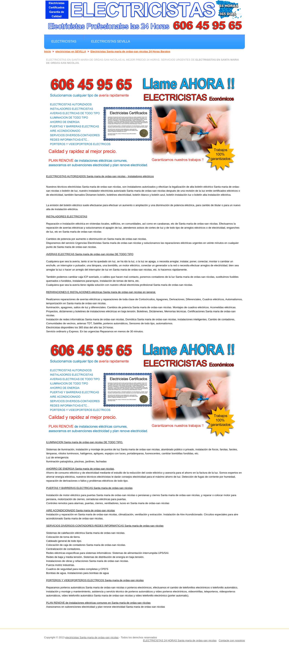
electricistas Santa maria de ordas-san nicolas (92, 637)
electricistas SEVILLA (110, 41)
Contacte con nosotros (232, 640)
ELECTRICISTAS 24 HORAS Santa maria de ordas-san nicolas (180, 640)
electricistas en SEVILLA (70, 51)
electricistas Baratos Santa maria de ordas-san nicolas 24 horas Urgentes (120, 50)
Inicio (47, 51)
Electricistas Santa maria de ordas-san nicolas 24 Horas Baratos (130, 51)
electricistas (63, 41)
